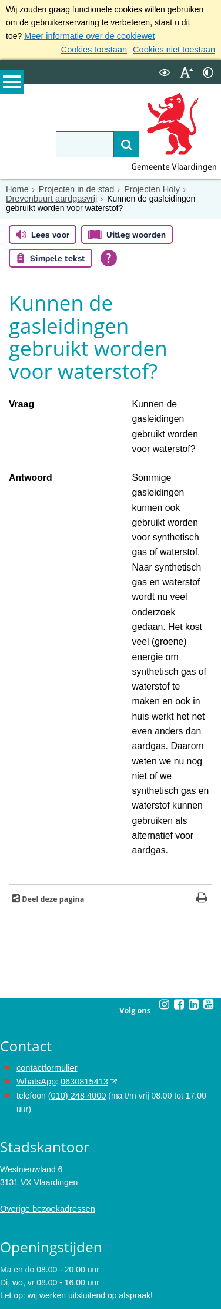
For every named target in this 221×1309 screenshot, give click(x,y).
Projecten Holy (147, 188)
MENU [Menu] (12, 83)
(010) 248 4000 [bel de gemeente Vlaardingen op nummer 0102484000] (76, 934)
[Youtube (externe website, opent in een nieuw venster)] (208, 844)
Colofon (14, 1286)
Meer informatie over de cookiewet (87, 36)
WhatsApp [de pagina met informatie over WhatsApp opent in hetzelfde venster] (35, 921)
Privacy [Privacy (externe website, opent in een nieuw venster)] (13, 1246)
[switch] (164, 71)
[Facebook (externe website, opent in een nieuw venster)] (178, 844)
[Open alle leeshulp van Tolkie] (109, 257)
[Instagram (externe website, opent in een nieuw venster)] (164, 844)
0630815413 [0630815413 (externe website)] (82, 921)
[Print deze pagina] (202, 739)
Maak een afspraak (42, 1148)
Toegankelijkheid (30, 1259)
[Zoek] (119, 144)
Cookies (15, 1272)
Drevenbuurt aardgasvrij (49, 198)
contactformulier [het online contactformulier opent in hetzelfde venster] (45, 907)
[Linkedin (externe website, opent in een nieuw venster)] (193, 844)
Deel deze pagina (52, 739)
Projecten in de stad (74, 188)
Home (17, 188)
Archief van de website (41, 1233)
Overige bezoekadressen (46, 1033)
